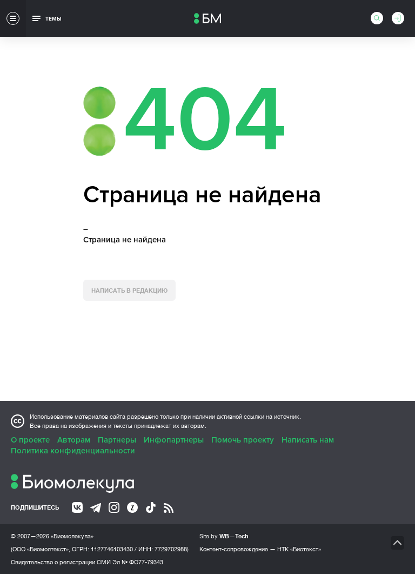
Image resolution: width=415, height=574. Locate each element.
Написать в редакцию (129, 290)
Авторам (73, 440)
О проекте (30, 440)
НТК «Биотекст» (299, 549)
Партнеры (117, 440)
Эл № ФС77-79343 (137, 562)
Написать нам (308, 440)
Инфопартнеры (174, 440)
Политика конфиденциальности (73, 451)
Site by (224, 535)
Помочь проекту (242, 440)
